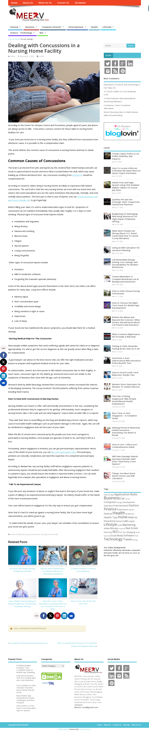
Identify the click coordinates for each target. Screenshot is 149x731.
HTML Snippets (63, 729)
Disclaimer (80, 2)
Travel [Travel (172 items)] (127, 539)
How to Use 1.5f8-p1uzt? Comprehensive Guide (125, 445)
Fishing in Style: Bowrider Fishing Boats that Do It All (125, 347)
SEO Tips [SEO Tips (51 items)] (122, 532)
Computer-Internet (51, 27)
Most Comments (111, 78)
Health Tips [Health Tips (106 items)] (111, 517)
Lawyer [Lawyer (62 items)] (131, 521)
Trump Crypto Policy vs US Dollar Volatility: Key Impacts (125, 156)
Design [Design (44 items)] (119, 502)
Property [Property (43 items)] (121, 528)
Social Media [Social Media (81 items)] (116, 535)
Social (108, 55)
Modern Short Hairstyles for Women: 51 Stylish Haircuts (126, 385)
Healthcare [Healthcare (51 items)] (129, 514)
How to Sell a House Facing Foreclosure (126, 292)
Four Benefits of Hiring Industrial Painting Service (28, 643)
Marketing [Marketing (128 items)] (128, 525)
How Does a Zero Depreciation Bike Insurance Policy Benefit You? (126, 360)
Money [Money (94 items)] (114, 528)
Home (14, 2)
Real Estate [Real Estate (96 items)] (132, 528)
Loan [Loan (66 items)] (119, 525)
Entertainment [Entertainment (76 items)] (120, 505)
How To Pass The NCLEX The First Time (83, 602)
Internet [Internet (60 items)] (118, 521)
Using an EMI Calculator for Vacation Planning (126, 248)
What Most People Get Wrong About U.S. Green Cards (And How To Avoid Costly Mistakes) (125, 234)
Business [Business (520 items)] (112, 497)
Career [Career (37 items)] (127, 499)
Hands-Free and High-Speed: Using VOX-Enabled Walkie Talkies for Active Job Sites (125, 186)
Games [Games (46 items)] (131, 509)
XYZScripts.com (85, 729)
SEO (41, 32)
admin (12, 56)
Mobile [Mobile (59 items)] (107, 528)
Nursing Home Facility (49, 534)
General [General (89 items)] (108, 513)
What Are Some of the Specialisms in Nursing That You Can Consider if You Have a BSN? (53, 605)
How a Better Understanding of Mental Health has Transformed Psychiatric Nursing (22, 604)
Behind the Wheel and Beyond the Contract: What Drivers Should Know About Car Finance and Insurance (126, 321)
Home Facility (16, 534)
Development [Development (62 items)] (129, 502)
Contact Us (63, 2)
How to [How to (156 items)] (132, 517)
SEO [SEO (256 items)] (115, 531)
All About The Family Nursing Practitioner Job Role (22, 569)
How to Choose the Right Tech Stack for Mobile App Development (125, 305)
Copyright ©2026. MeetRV (18, 725)
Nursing (25, 534)
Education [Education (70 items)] (108, 505)
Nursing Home (34, 534)
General (14, 27)
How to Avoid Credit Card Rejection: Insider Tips (125, 373)
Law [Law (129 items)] (125, 521)
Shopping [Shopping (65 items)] (131, 532)
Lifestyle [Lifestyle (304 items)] (110, 524)
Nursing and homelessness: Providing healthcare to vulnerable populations (53, 571)
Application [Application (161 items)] (122, 494)
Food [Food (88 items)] (119, 509)
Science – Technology (21, 32)
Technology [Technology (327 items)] (113, 539)
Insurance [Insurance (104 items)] (109, 521)
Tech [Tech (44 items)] (136, 536)
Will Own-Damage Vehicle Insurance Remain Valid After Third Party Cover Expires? (125, 460)
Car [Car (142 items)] (122, 498)
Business (29, 27)
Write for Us (45, 2)
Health (94, 27)
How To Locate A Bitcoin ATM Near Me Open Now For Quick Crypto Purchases (126, 170)
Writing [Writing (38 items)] (134, 540)
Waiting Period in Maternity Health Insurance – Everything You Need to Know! (126, 431)
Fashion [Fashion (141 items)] (134, 505)
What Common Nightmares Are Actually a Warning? (126, 335)
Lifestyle (107, 27)
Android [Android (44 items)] (107, 495)
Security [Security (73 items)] (108, 532)
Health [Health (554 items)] (118, 513)
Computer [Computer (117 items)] (110, 502)
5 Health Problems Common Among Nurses (83, 569)
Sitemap (126, 725)
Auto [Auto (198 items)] (133, 494)
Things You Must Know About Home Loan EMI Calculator (123, 476)
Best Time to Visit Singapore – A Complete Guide (124, 415)
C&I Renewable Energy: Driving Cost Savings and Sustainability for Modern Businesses (125, 263)
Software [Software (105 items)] (128, 535)
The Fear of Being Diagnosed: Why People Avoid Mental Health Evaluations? (124, 400)
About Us (28, 2)
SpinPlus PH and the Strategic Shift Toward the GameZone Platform (126, 202)
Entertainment (76, 27)
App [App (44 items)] (112, 495)
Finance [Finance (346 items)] (110, 508)
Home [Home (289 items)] (122, 517)
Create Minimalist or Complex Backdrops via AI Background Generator (125, 279)
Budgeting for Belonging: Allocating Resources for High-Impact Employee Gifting (125, 217)
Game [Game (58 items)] (125, 509)
